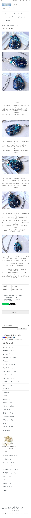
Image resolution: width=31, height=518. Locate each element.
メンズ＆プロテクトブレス (10, 364)
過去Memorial (6, 430)
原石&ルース (6, 388)
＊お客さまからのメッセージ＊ (11, 459)
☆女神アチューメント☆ (9, 347)
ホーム (5, 13)
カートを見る (6, 20)
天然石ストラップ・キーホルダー (11, 381)
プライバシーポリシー (23, 508)
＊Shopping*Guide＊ (8, 466)
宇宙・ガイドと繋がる (8, 406)
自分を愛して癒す (7, 402)
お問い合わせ (20, 17)
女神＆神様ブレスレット (9, 350)
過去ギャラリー (7, 423)
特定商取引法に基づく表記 (9, 508)
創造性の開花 (6, 409)
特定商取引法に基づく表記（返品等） (14, 295)
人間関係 (5, 395)
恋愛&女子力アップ (8, 392)
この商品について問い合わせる (12, 299)
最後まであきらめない (8, 420)
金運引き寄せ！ (7, 399)
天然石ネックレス (7, 375)
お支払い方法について (8, 480)
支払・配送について (17, 13)
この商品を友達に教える (10, 297)
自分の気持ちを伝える (8, 416)
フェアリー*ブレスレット (9, 357)
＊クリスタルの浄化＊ (8, 462)
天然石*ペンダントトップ (12, 25)
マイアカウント (7, 490)
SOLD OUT (15, 312)
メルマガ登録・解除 (8, 486)
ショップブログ (7, 17)
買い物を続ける (8, 300)
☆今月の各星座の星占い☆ (10, 455)
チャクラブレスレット (8, 368)
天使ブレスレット (7, 361)
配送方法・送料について (9, 483)
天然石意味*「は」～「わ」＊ (10, 473)
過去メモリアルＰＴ (8, 426)
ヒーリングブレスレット (9, 354)
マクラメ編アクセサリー (9, 378)
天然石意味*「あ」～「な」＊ (10, 469)
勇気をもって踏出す (8, 413)
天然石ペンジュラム (8, 385)
